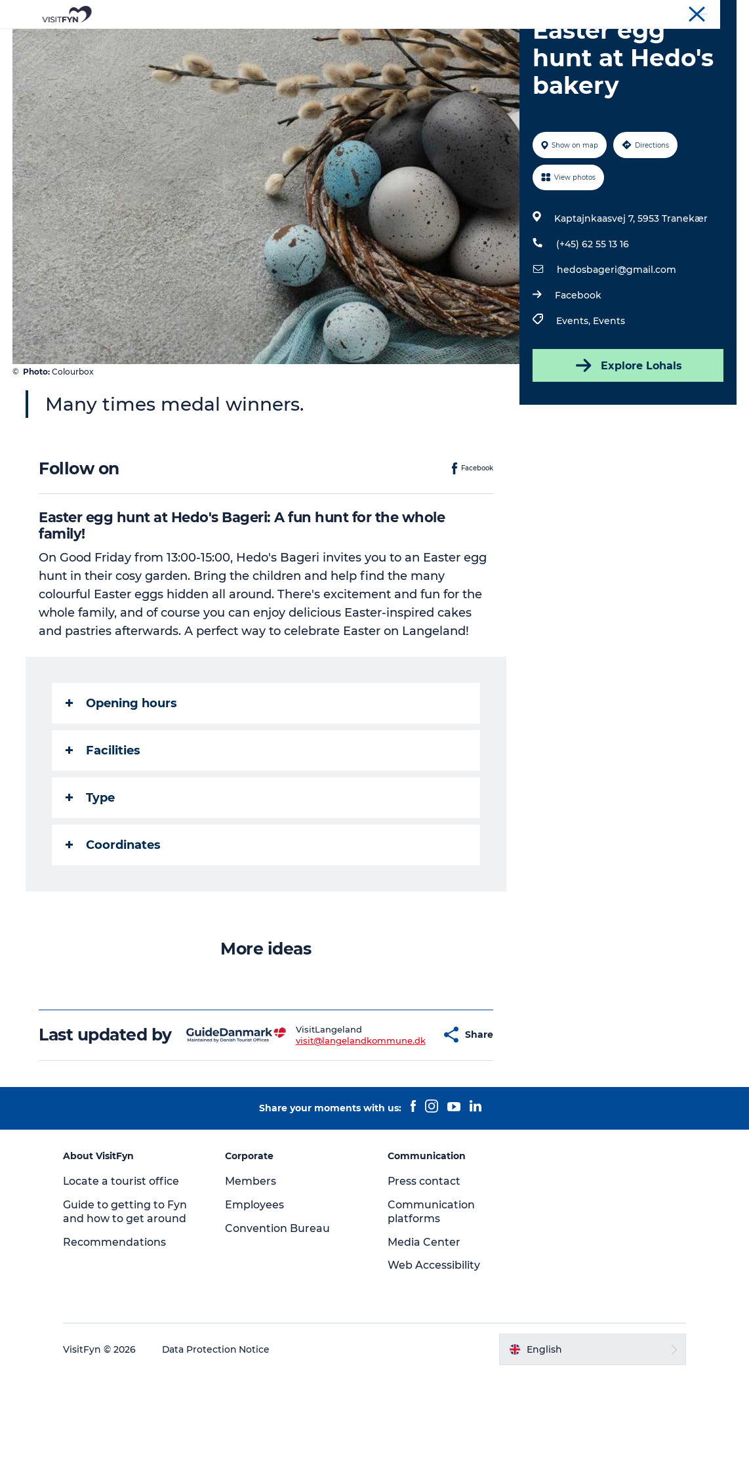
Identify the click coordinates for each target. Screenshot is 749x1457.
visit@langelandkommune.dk (328, 1112)
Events (608, 383)
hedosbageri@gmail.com (616, 332)
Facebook (577, 357)
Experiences (234, 42)
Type (90, 860)
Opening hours (122, 765)
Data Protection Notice (218, 1431)
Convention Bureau (698, 12)
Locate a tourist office (123, 1262)
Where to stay (511, 42)
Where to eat (424, 42)
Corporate (628, 12)
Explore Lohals (627, 427)
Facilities (103, 813)
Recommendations (116, 1323)
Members (251, 1262)
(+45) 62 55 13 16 (592, 306)
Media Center (424, 1323)
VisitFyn (580, 12)
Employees (255, 1286)
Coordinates (113, 907)
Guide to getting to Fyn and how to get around (127, 1293)
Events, (574, 383)
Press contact (424, 1262)
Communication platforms (431, 1293)
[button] (405, 1106)
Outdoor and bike (328, 42)
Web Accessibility (434, 1347)
